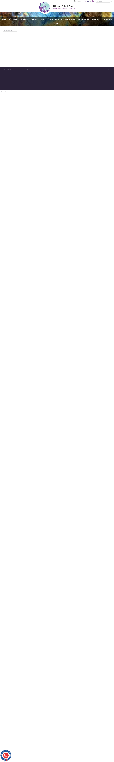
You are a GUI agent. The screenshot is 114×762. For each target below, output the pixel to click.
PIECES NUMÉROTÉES (55, 19)
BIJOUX (15, 19)
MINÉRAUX (34, 19)
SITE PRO (57, 24)
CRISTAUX (24, 19)
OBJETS (43, 19)
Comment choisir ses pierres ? (89, 19)
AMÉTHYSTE (6, 19)
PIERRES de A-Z (70, 19)
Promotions (107, 19)
